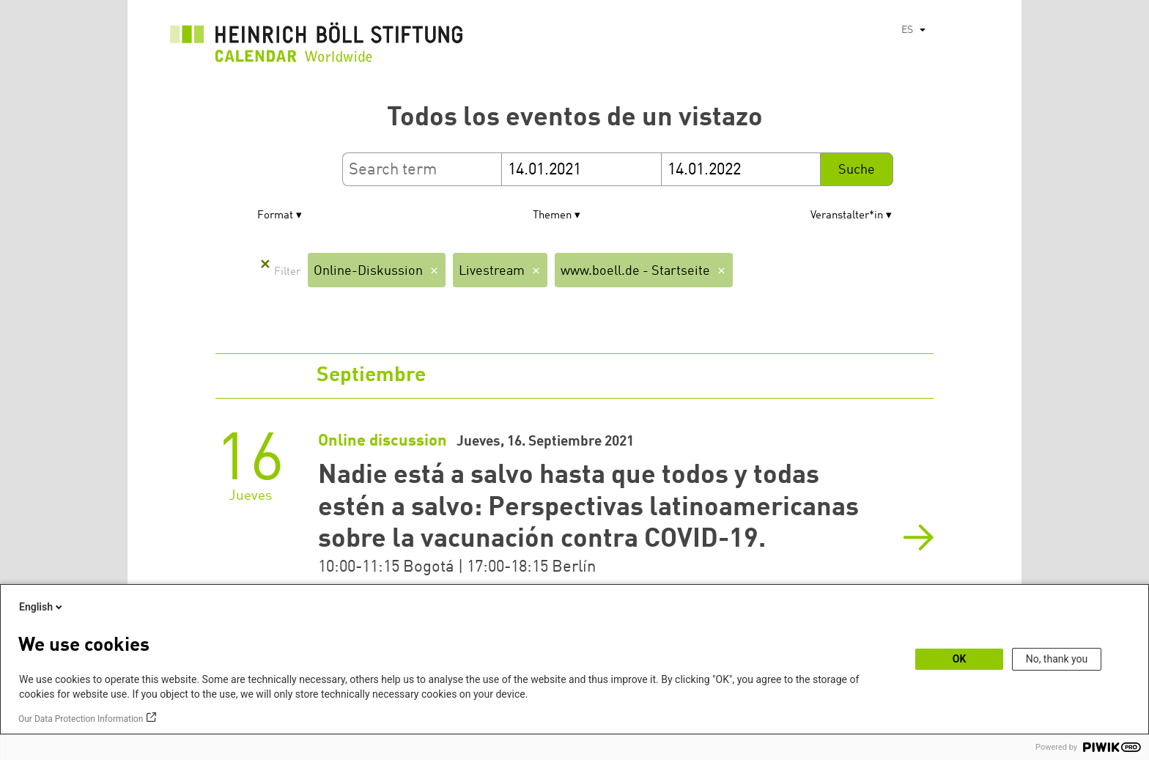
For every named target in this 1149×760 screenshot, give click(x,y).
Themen (552, 215)
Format (275, 215)
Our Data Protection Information (80, 719)
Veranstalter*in (846, 215)
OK (960, 659)
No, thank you (1057, 659)
